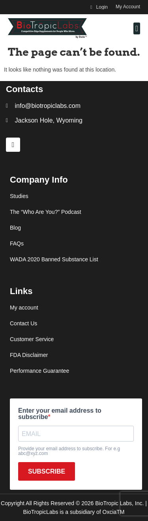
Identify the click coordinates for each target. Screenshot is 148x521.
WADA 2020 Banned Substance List (54, 259)
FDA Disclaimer (29, 355)
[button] (136, 28)
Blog (15, 228)
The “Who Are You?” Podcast (45, 212)
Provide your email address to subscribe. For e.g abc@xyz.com (69, 451)
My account (24, 307)
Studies (19, 196)
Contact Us (23, 323)
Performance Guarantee (39, 371)
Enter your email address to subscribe (59, 414)
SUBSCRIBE (46, 471)
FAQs (17, 243)
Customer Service (32, 339)
